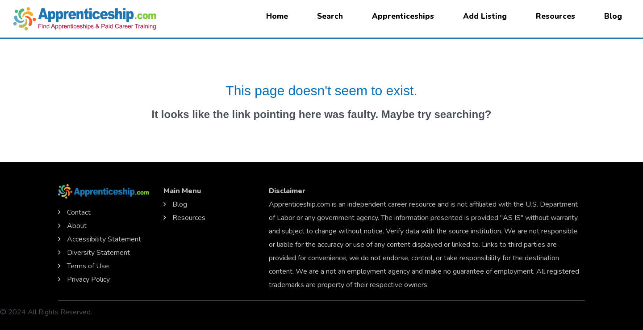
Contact (79, 212)
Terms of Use (88, 266)
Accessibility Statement (104, 239)
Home (277, 16)
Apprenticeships (403, 16)
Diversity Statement (98, 253)
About (77, 226)
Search (330, 16)
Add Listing (485, 16)
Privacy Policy (88, 279)
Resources (555, 16)
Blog (613, 16)
